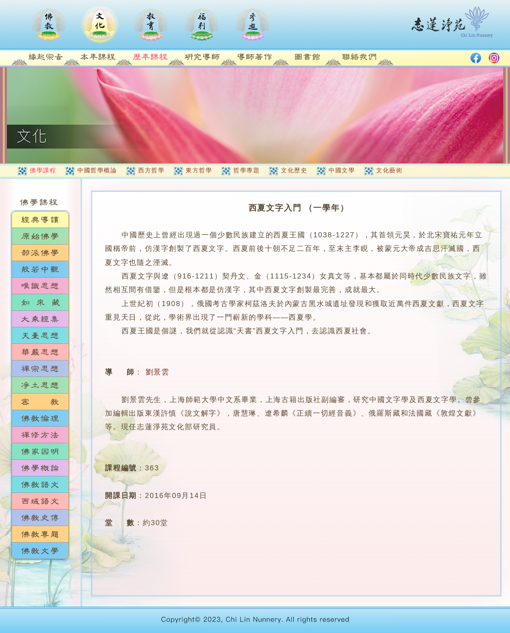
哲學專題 (246, 170)
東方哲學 (199, 170)
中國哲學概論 (97, 170)
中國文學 (342, 170)
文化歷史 (294, 170)
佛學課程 (43, 170)
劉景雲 (158, 372)
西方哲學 (151, 170)
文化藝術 (389, 170)
